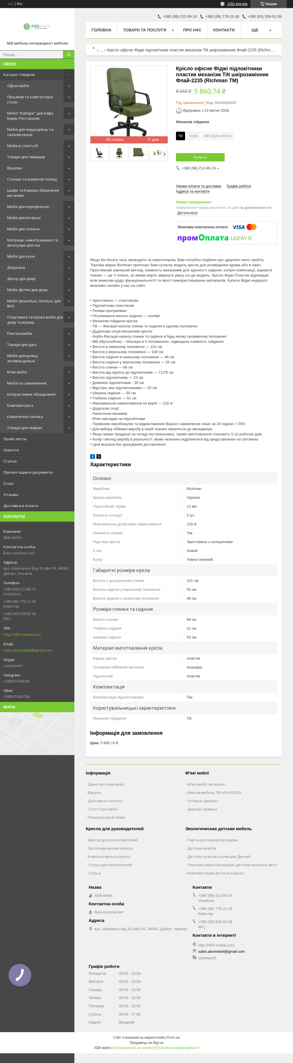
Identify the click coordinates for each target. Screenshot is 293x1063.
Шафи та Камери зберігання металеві (33, 193)
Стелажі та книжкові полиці (32, 179)
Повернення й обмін (106, 817)
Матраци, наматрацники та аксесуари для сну (32, 242)
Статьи (10, 461)
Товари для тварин (24, 427)
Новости (11, 450)
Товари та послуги (144, 30)
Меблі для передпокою (28, 206)
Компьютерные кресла (109, 856)
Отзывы (10, 494)
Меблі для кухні (21, 256)
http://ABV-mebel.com (22, 634)
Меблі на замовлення (26, 383)
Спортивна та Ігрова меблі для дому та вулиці (35, 320)
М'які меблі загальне (206, 784)
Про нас (192, 30)
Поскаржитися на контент (133, 1048)
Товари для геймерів (26, 156)
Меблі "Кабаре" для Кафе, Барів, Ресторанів (30, 116)
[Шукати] (68, 54)
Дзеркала (16, 267)
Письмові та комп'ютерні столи (30, 99)
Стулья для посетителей (110, 864)
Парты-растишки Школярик (212, 839)
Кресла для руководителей (112, 839)
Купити (200, 157)
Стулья (94, 873)
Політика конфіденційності (178, 1048)
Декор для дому (21, 278)
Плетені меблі (19, 333)
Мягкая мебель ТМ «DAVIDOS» (214, 792)
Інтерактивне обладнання (31, 394)
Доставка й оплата (105, 800)
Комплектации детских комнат (215, 873)
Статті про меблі (103, 809)
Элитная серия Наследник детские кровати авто (232, 864)
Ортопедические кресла (110, 848)
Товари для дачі (21, 344)
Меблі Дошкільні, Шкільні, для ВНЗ (34, 303)
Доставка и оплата (20, 505)
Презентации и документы (28, 472)
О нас (8, 483)
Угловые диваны (202, 800)
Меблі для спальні (23, 228)
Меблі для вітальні (24, 217)
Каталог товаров (19, 74)
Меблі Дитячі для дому (27, 289)
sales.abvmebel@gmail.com (27, 650)
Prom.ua (173, 1038)
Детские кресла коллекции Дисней (219, 856)
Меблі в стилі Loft (22, 145)
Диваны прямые (202, 809)
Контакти (224, 30)
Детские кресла (201, 848)
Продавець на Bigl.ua (146, 1043)
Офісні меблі (18, 85)
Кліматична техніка (25, 416)
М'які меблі (17, 372)
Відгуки (94, 792)
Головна (101, 30)
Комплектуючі (20, 405)
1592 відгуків (237, 4)
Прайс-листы (15, 438)
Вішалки (14, 168)
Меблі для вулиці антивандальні (22, 358)
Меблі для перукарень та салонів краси (30, 132)
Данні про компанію (106, 784)
